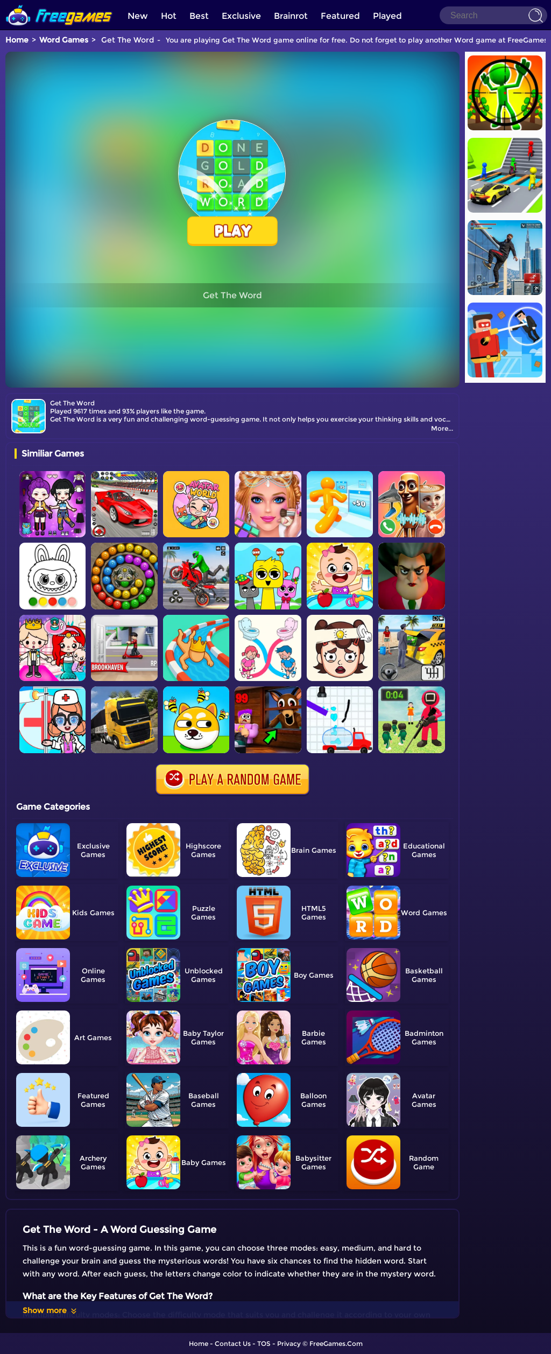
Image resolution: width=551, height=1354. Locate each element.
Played (387, 16)
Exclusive (241, 16)
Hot (168, 16)
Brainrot (291, 16)
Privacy (289, 1343)
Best (199, 16)
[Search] (493, 15)
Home (17, 40)
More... (442, 428)
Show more (50, 1310)
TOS (264, 1343)
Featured (340, 16)
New (138, 16)
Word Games (63, 40)
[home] (59, 4)
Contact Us (233, 1343)
